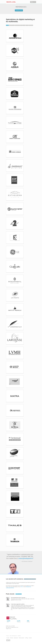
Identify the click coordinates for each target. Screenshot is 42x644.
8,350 (10, 621)
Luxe (24, 25)
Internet (11, 637)
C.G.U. (22, 586)
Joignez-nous (8, 628)
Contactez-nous (19, 10)
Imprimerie (16, 637)
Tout (7, 25)
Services (31, 25)
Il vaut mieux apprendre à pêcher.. (18, 604)
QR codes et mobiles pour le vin (12, 627)
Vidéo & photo (21, 637)
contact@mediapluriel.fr (25, 558)
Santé (27, 25)
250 (30, 621)
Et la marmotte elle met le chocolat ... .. (19, 597)
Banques (17, 25)
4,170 (20, 621)
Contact (30, 637)
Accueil (7, 637)
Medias (21, 25)
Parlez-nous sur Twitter (10, 626)
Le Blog (26, 637)
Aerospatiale (11, 25)
